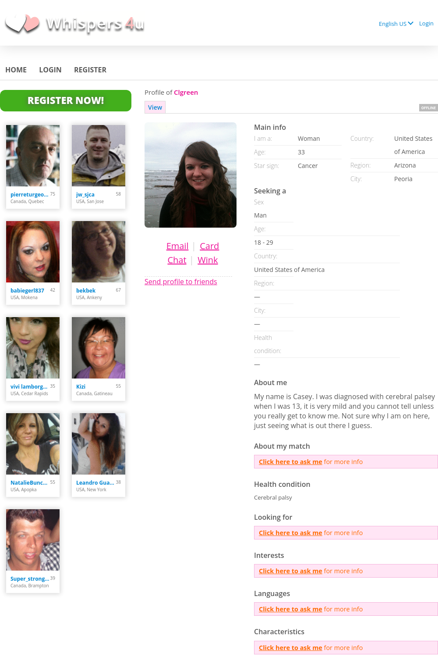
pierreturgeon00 (30, 194)
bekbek (85, 290)
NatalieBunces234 (30, 482)
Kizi (80, 386)
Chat (176, 260)
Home (16, 70)
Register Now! (66, 100)
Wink (208, 260)
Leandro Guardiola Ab (96, 482)
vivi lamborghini (30, 386)
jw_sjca (85, 194)
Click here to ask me (290, 461)
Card (209, 246)
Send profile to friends (181, 281)
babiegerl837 (27, 290)
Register (90, 70)
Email (177, 246)
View (155, 107)
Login (426, 23)
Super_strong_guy (30, 578)
